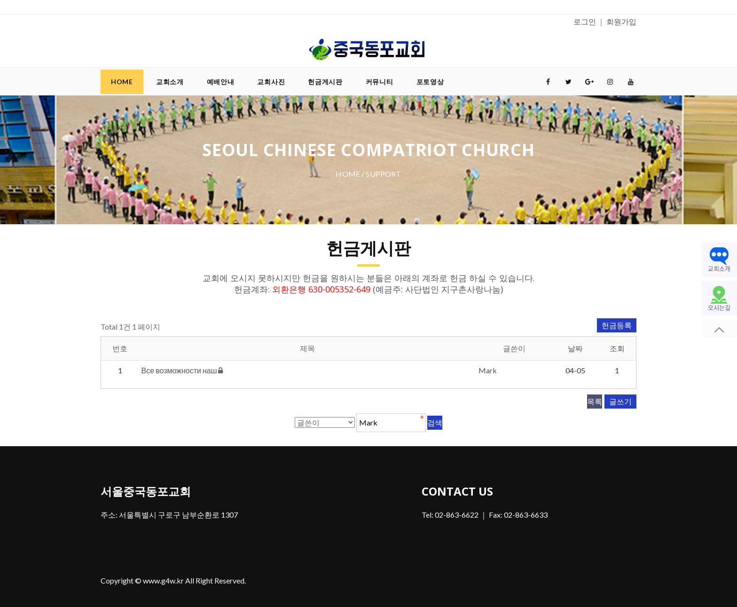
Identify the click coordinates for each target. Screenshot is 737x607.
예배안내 (221, 82)
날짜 (575, 348)
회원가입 (621, 21)
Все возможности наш (180, 370)
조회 (617, 348)
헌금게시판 (325, 82)
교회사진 (271, 82)
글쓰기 (620, 401)
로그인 (584, 21)
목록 (594, 401)
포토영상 (430, 82)
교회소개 (170, 82)
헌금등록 (617, 325)
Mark (487, 370)
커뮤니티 (379, 82)
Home (122, 82)
